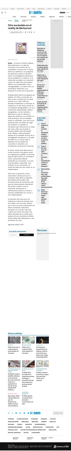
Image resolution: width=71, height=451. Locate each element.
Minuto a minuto (13, 393)
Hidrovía (49, 8)
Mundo (19, 424)
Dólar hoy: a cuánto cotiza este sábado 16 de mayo (42, 77)
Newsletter (67, 16)
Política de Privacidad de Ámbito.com (33, 430)
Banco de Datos (13, 421)
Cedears (54, 233)
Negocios (52, 16)
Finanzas (33, 16)
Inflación (64, 8)
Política (42, 16)
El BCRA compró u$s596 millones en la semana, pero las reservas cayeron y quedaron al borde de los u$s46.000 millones (14, 382)
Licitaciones (36, 432)
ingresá (67, 12)
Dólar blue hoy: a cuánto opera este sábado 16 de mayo (42, 68)
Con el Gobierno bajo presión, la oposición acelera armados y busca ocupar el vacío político (44, 133)
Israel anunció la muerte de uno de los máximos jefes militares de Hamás (42, 106)
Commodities (48, 233)
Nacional (11, 424)
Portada (11, 419)
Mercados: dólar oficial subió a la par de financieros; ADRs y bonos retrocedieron (14, 401)
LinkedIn (20, 413)
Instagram (16, 413)
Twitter (8, 413)
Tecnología (50, 427)
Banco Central (20, 8)
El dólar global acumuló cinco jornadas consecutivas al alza (27, 400)
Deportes (28, 424)
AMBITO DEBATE (47, 438)
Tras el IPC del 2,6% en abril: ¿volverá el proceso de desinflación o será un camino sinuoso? (45, 156)
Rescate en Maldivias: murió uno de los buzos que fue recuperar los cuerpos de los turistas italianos (42, 54)
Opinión (61, 16)
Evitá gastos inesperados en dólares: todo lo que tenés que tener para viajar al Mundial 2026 (42, 352)
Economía (23, 16)
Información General (15, 427)
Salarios (12, 8)
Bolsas (43, 233)
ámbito (10, 20)
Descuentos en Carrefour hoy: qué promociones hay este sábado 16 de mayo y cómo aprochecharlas (46, 178)
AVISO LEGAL (53, 430)
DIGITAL (16, 438)
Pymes (28, 8)
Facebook (12, 413)
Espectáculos (38, 427)
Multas (26, 432)
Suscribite (26, 234)
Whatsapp (28, 413)
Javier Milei (56, 8)
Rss (58, 427)
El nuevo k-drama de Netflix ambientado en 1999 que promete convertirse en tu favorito (42, 91)
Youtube (24, 413)
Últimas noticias (22, 419)
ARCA (34, 8)
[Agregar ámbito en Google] (15, 32)
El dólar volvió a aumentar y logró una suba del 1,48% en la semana (42, 376)
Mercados (25, 421)
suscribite (62, 12)
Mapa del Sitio (13, 430)
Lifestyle (52, 421)
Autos (28, 427)
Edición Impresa (40, 424)
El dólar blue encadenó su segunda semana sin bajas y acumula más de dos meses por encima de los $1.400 (28, 379)
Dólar (14, 16)
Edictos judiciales (14, 432)
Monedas (39, 233)
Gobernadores (41, 8)
